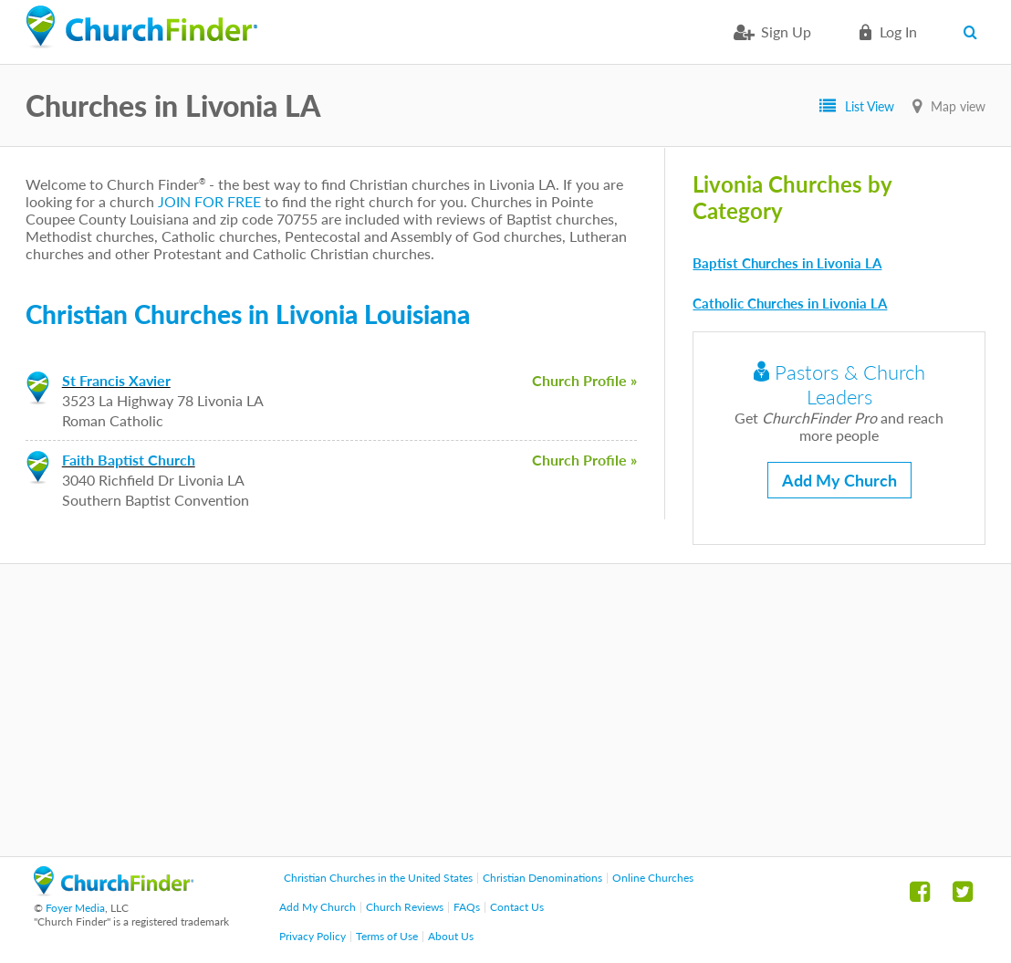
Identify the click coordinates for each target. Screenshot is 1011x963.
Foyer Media (75, 908)
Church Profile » (584, 380)
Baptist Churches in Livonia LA (787, 263)
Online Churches (652, 877)
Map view (958, 106)
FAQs (466, 907)
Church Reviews (404, 907)
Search (974, 32)
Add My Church (839, 480)
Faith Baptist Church (128, 459)
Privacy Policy (312, 936)
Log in (898, 31)
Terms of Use (387, 936)
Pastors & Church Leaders (839, 384)
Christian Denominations (542, 877)
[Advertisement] (505, 710)
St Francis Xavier (116, 380)
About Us (451, 936)
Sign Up (786, 31)
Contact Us (517, 907)
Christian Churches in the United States (378, 877)
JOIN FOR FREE (209, 201)
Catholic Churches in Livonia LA (790, 303)
